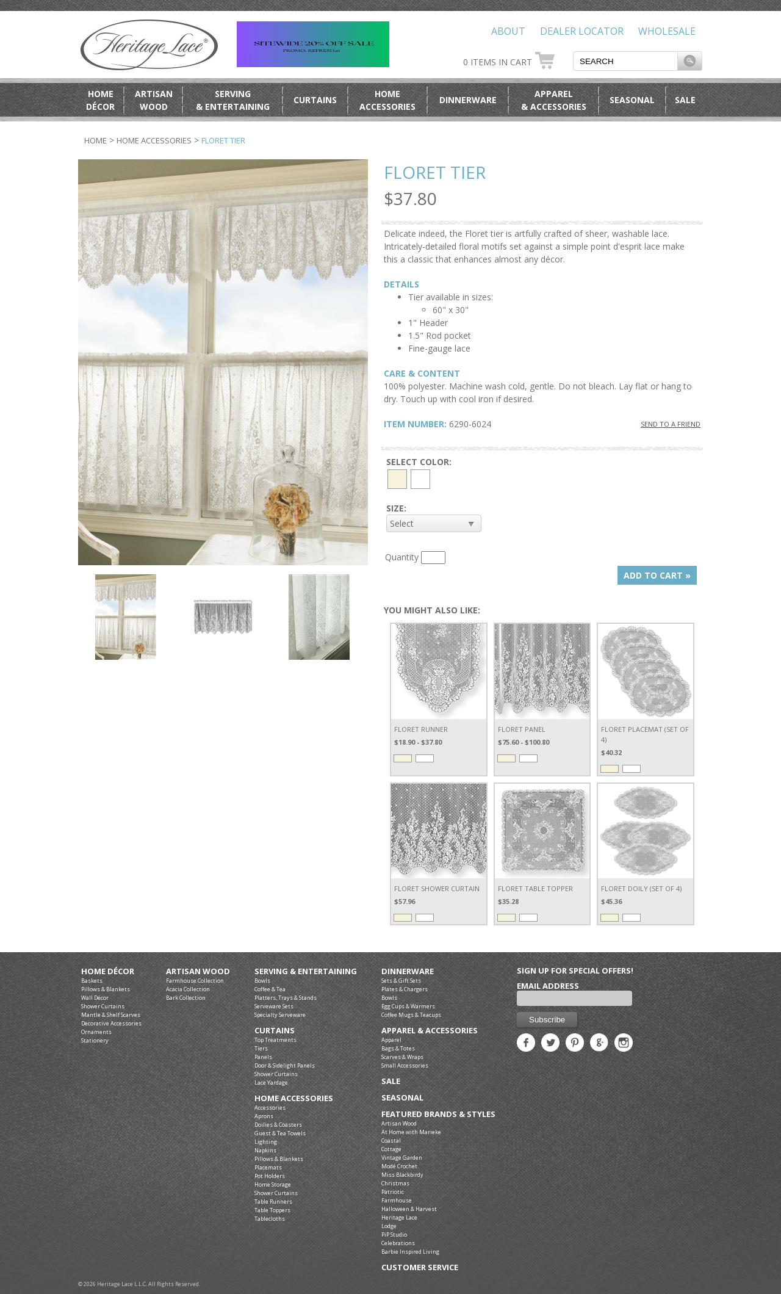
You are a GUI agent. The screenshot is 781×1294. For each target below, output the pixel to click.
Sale (685, 100)
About (508, 31)
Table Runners (273, 1201)
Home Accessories (154, 140)
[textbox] (625, 61)
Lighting (265, 1142)
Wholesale (667, 31)
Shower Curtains (102, 1006)
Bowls (262, 981)
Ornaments (96, 1032)
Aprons (263, 1116)
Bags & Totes (398, 1048)
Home (95, 140)
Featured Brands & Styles (438, 1114)
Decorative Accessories (111, 1023)
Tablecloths (269, 1219)
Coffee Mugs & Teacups (411, 1015)
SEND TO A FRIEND (670, 423)
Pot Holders (269, 1176)
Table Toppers (272, 1210)
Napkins (265, 1150)
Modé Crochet (399, 1166)
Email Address (548, 985)
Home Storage (272, 1184)
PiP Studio (394, 1234)
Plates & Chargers (404, 989)
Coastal (391, 1140)
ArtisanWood (154, 100)
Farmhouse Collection (195, 981)
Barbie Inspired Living (410, 1252)
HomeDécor (100, 100)
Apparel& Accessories (553, 100)
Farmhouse (396, 1200)
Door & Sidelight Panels (284, 1065)
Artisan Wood (198, 971)
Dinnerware (468, 100)
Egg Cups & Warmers (408, 1006)
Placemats (268, 1167)
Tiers (261, 1048)
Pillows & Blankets (105, 989)
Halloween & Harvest (409, 1209)
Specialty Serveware (280, 1015)
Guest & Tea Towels (280, 1133)
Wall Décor (95, 998)
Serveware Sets (273, 1006)
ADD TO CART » (657, 575)
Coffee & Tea (270, 989)
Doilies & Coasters (278, 1125)
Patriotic (392, 1192)
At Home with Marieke (411, 1132)
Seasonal (632, 100)
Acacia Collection (188, 989)
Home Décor (107, 971)
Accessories (270, 1107)
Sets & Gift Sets (401, 981)
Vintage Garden (401, 1158)
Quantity (402, 557)
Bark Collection (186, 998)
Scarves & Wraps (402, 1057)
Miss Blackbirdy (402, 1175)
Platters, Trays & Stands (285, 998)
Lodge (389, 1226)
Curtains (315, 100)
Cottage (391, 1149)
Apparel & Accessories (429, 1030)
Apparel (391, 1040)
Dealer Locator (582, 31)
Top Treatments (275, 1040)
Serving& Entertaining (233, 100)
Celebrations (398, 1243)
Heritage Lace (399, 1217)
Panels (263, 1057)
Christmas (395, 1183)
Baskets (92, 981)
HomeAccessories (387, 100)
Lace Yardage (271, 1082)
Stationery (95, 1040)
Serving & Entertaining (305, 971)
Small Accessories (404, 1065)
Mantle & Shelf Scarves (110, 1015)
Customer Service (419, 1267)
